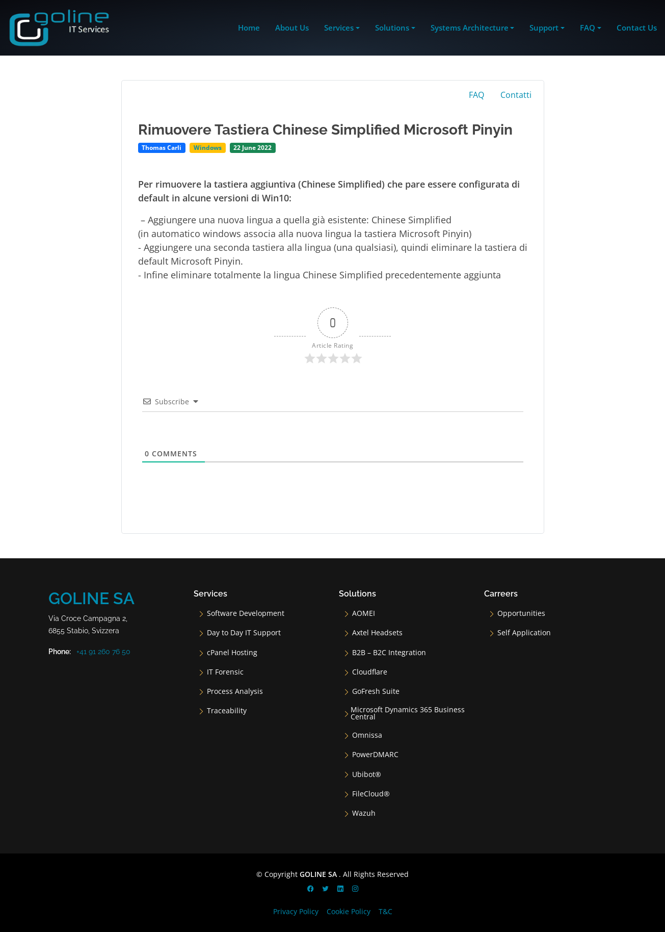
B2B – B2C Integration (389, 652)
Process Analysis (235, 691)
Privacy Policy (295, 911)
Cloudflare (369, 672)
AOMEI (363, 613)
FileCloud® (371, 793)
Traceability (227, 710)
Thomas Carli (161, 147)
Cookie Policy (348, 911)
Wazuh (364, 813)
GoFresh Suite (376, 691)
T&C (385, 911)
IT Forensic (225, 672)
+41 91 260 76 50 (103, 652)
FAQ (476, 94)
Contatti (515, 94)
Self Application (524, 632)
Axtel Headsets (377, 632)
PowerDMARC (375, 754)
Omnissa (367, 735)
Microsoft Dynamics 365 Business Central (408, 713)
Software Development (245, 613)
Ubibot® (366, 774)
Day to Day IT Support (244, 632)
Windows (208, 147)
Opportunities (521, 613)
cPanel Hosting (232, 652)
